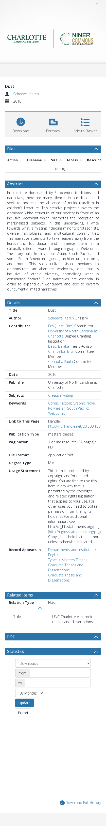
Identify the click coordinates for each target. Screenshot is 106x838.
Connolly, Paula (60, 361)
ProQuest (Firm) (60, 326)
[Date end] (58, 683)
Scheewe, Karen (26, 93)
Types (53, 559)
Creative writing (60, 395)
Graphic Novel (84, 403)
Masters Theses (74, 559)
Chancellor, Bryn (61, 351)
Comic (53, 403)
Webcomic (56, 413)
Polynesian (56, 408)
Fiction (65, 403)
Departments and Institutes (70, 549)
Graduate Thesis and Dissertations (65, 578)
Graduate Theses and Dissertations (65, 567)
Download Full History (80, 802)
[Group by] (53, 663)
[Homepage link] (53, 38)
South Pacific (77, 408)
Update (24, 702)
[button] (53, 124)
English (53, 554)
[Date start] (60, 673)
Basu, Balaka (58, 346)
